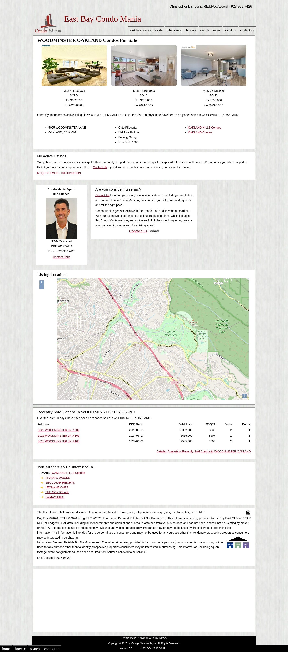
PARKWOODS (54, 497)
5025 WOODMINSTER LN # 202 (58, 430)
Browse (191, 30)
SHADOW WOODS (57, 477)
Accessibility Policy (148, 637)
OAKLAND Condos (200, 132)
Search (204, 30)
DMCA (163, 637)
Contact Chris (61, 257)
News (216, 30)
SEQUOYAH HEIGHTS (60, 482)
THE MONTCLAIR (57, 492)
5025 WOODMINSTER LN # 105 (58, 435)
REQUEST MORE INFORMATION (59, 173)
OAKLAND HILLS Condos (204, 127)
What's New (174, 30)
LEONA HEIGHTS (56, 487)
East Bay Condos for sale (146, 30)
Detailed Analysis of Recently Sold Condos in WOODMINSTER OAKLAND (204, 451)
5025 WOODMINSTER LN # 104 (58, 441)
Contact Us (247, 30)
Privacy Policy (128, 637)
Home (6, 649)
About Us (230, 30)
